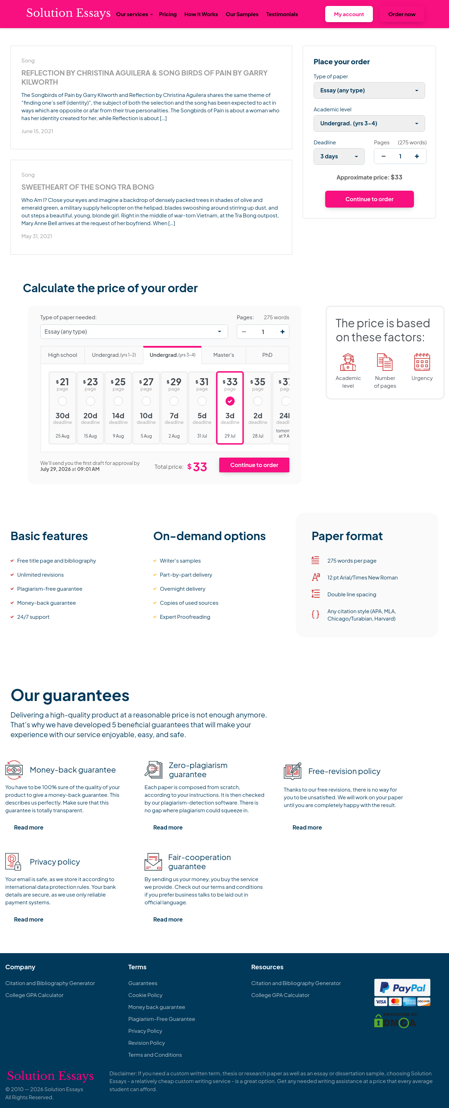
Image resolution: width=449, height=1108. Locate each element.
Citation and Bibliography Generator (50, 982)
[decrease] (383, 156)
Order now (402, 14)
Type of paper (331, 76)
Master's (217, 352)
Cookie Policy (145, 994)
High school (58, 352)
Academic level (332, 109)
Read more (28, 827)
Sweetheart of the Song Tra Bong (87, 186)
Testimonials (282, 14)
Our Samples (242, 14)
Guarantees (143, 982)
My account (349, 14)
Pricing (168, 14)
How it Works (201, 14)
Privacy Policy (145, 1030)
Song (28, 60)
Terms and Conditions (155, 1054)
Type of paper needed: (68, 317)
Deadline (325, 142)
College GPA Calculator (34, 994)
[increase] (416, 156)
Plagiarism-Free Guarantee (161, 1018)
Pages (381, 142)
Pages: (245, 317)
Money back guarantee (156, 1006)
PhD (259, 352)
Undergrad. (110, 352)
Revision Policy (146, 1042)
